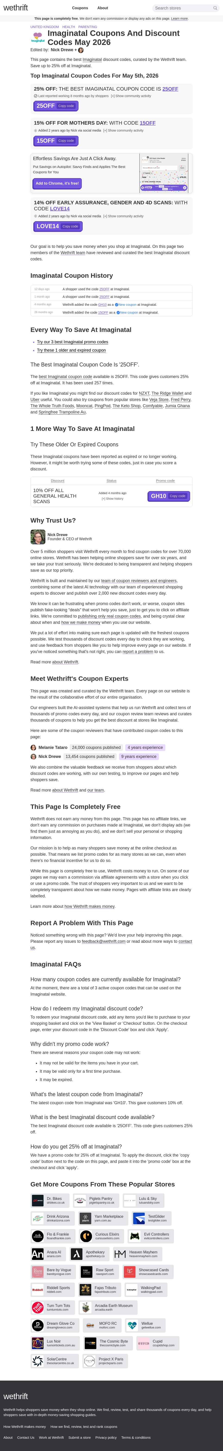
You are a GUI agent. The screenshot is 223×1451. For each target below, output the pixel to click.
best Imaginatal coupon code (65, 376)
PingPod (102, 406)
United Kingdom (45, 27)
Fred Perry (180, 399)
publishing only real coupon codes (109, 616)
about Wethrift (65, 662)
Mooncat (84, 406)
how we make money (81, 622)
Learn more (179, 18)
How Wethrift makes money (24, 1427)
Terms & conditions (136, 1437)
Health (68, 27)
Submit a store (79, 1437)
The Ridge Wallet (167, 393)
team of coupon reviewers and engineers (138, 580)
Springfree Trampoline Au (62, 412)
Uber (35, 399)
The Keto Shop (126, 406)
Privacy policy (106, 1437)
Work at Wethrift (51, 1437)
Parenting (88, 27)
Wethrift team (73, 252)
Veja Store (159, 399)
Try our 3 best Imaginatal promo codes (72, 342)
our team (95, 790)
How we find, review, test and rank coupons (83, 1427)
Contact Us (25, 1437)
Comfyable (153, 406)
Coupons (80, 8)
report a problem (138, 651)
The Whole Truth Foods (52, 406)
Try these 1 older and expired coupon (71, 350)
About (102, 8)
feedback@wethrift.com (104, 941)
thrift (15, 7)
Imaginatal (92, 59)
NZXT (144, 393)
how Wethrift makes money (89, 906)
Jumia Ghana (177, 406)
